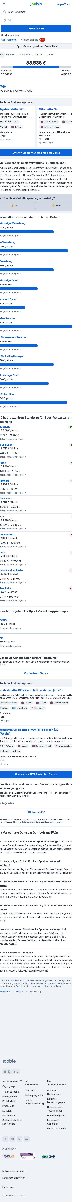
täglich (39, 54)
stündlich (50, 54)
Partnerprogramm (34, 1095)
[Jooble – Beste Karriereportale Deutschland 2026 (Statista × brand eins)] (28, 1156)
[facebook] (5, 1139)
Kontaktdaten (9, 1101)
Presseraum (8, 1105)
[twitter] (19, 1139)
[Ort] (36, 20)
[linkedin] (27, 1139)
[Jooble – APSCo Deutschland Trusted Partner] (8, 1156)
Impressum (8, 1187)
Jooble (21, 1195)
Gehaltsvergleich (55, 1115)
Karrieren (7, 1110)
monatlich (11, 54)
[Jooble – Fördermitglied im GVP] (48, 1156)
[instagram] (12, 1139)
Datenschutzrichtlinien (31, 822)
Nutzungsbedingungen (54, 822)
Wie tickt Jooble (10, 1091)
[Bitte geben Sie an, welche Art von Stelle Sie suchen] (36, 11)
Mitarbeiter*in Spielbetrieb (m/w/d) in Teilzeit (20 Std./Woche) (54, 109)
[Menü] (4, 4)
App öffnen (63, 4)
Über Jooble (8, 1086)
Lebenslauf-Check (56, 1128)
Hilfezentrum (8, 1115)
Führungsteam (9, 1096)
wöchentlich (26, 54)
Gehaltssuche (36, 28)
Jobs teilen (30, 1090)
